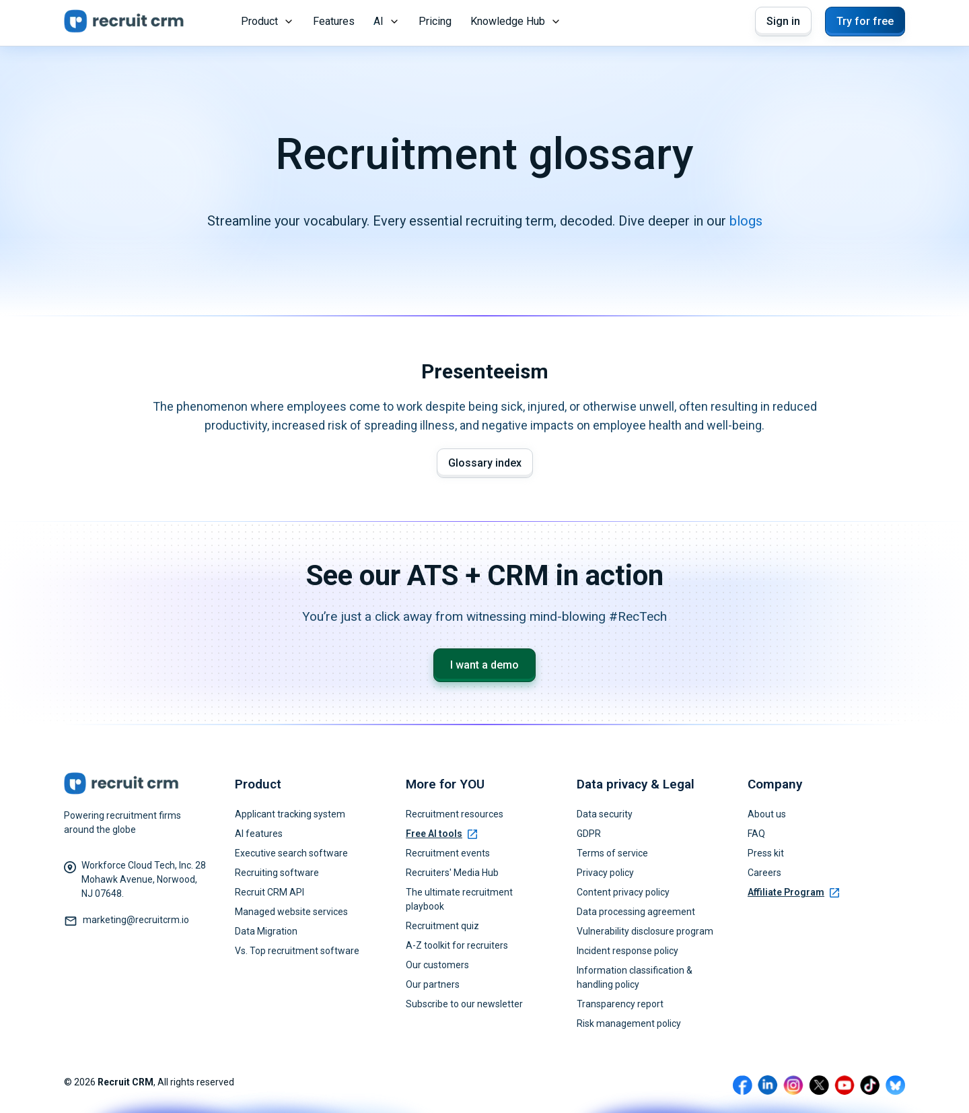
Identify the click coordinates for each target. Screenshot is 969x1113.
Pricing (435, 21)
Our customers (437, 964)
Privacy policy (605, 872)
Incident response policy (627, 950)
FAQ (756, 833)
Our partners (433, 984)
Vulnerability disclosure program (645, 931)
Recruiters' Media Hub (452, 872)
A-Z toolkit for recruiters (457, 945)
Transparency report (620, 1004)
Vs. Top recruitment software (297, 950)
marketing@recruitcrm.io (136, 919)
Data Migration (266, 931)
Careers (764, 872)
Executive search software (291, 853)
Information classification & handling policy (634, 977)
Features (334, 21)
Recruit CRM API (269, 892)
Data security (605, 814)
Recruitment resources (454, 814)
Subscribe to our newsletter (464, 1004)
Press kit (766, 853)
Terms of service (612, 853)
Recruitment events (448, 853)
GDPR (589, 833)
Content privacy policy (623, 892)
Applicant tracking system (290, 814)
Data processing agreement (636, 911)
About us (767, 814)
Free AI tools (441, 833)
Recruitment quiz (442, 925)
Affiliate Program (793, 892)
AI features (259, 833)
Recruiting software (277, 872)
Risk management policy (629, 1023)
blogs (745, 221)
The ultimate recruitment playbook (459, 899)
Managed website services (291, 911)
